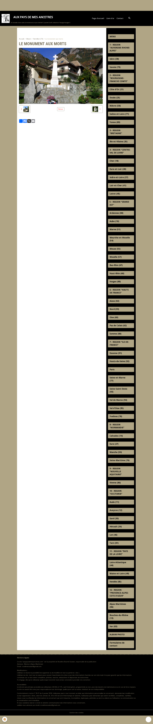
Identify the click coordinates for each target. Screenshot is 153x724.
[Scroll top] (148, 719)
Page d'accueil (98, 19)
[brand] (36, 18)
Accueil (21, 39)
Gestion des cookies (76, 721)
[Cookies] (4, 719)
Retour (60, 110)
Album (28, 39)
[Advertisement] (41, 5)
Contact (120, 19)
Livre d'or (110, 19)
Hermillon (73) (38, 39)
